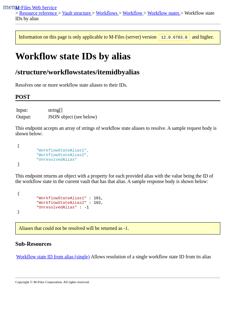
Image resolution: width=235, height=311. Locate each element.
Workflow (133, 13)
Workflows (107, 13)
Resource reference (38, 13)
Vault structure (77, 13)
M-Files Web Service (36, 7)
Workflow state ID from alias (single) (53, 266)
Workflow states (164, 13)
